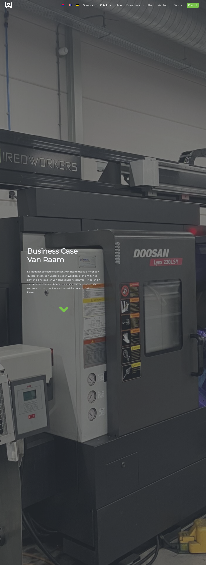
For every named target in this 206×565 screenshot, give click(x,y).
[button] (193, 5)
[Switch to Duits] (77, 5)
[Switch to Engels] (70, 5)
